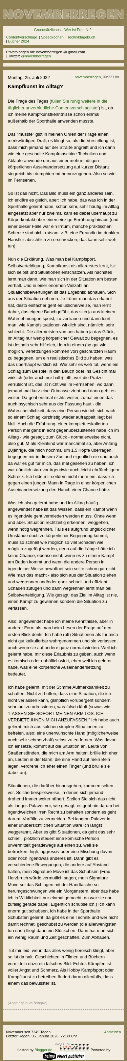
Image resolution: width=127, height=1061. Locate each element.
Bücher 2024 (18, 41)
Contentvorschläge (21, 37)
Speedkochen (52, 37)
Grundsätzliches (47, 30)
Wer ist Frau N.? (77, 30)
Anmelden (112, 1032)
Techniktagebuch (81, 37)
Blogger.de (43, 1050)
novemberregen (88, 77)
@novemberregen (36, 56)
